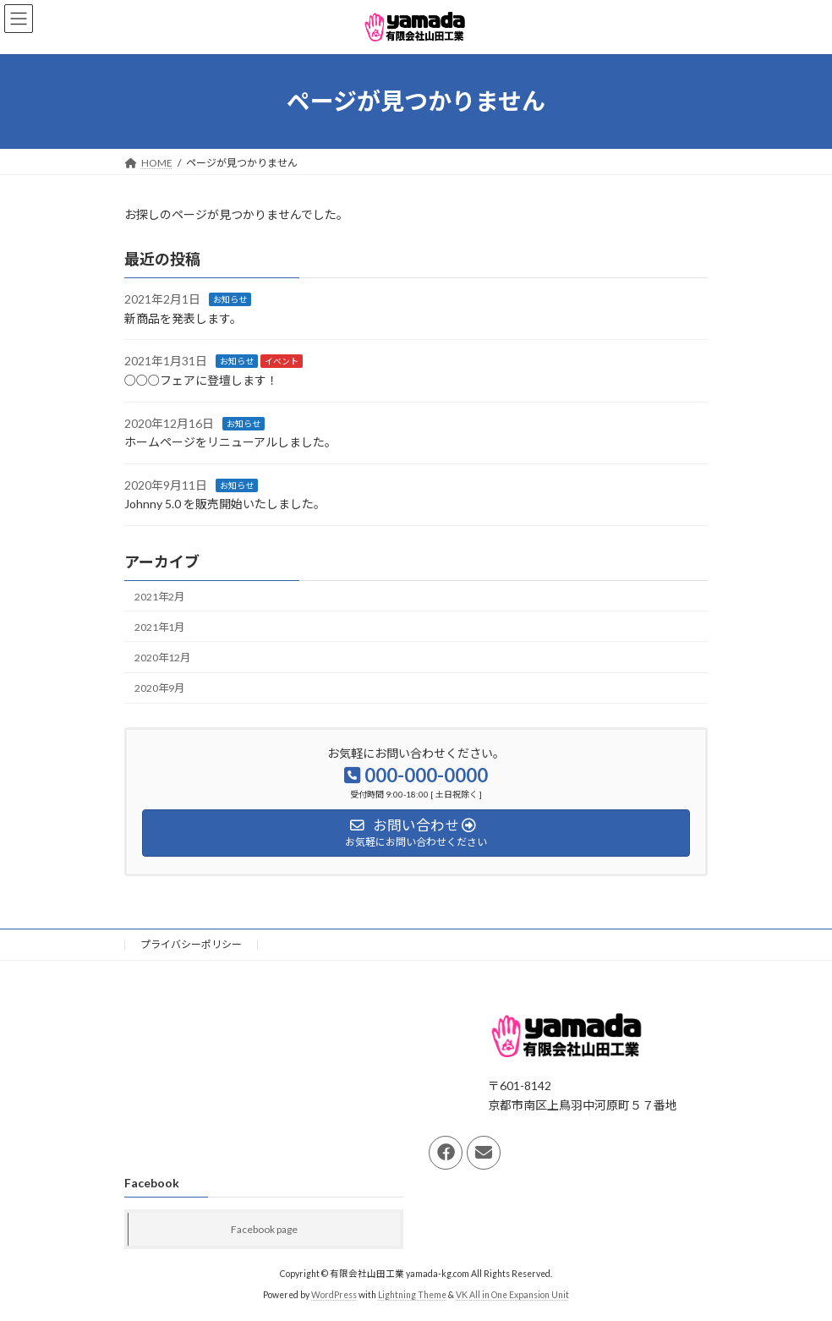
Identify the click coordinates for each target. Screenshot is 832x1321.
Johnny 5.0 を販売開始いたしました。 (225, 503)
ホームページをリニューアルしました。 (230, 442)
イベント (281, 361)
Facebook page (264, 1230)
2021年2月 (159, 595)
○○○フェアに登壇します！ (201, 380)
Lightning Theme (412, 1296)
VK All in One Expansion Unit (512, 1296)
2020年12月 (162, 657)
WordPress (334, 1296)
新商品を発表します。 (183, 318)
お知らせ (230, 299)
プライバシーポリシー (191, 944)
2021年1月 (159, 627)
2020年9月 (159, 688)
